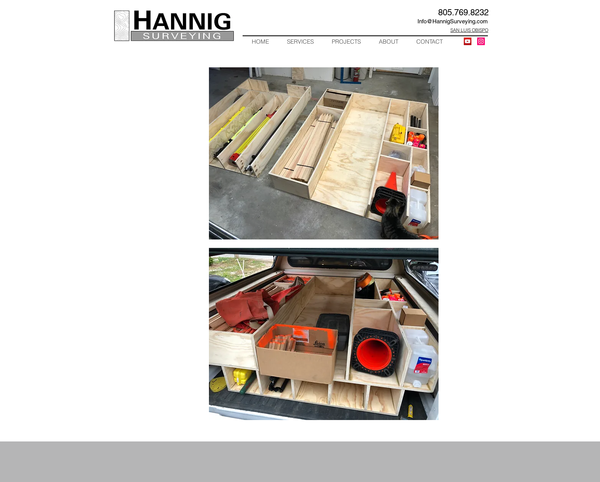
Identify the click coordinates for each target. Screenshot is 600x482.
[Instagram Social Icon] (481, 41)
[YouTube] (467, 41)
